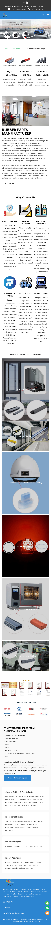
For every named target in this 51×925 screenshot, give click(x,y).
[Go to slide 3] (27, 37)
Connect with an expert (17, 778)
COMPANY (7, 907)
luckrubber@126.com (18, 9)
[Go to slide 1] (23, 37)
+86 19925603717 (37, 9)
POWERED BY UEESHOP (32, 921)
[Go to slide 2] (25, 37)
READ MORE (10, 184)
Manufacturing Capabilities (13, 913)
